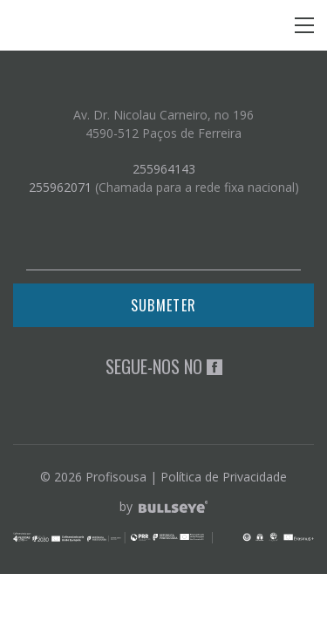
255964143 (164, 168)
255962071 (60, 187)
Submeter (163, 305)
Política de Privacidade (223, 476)
